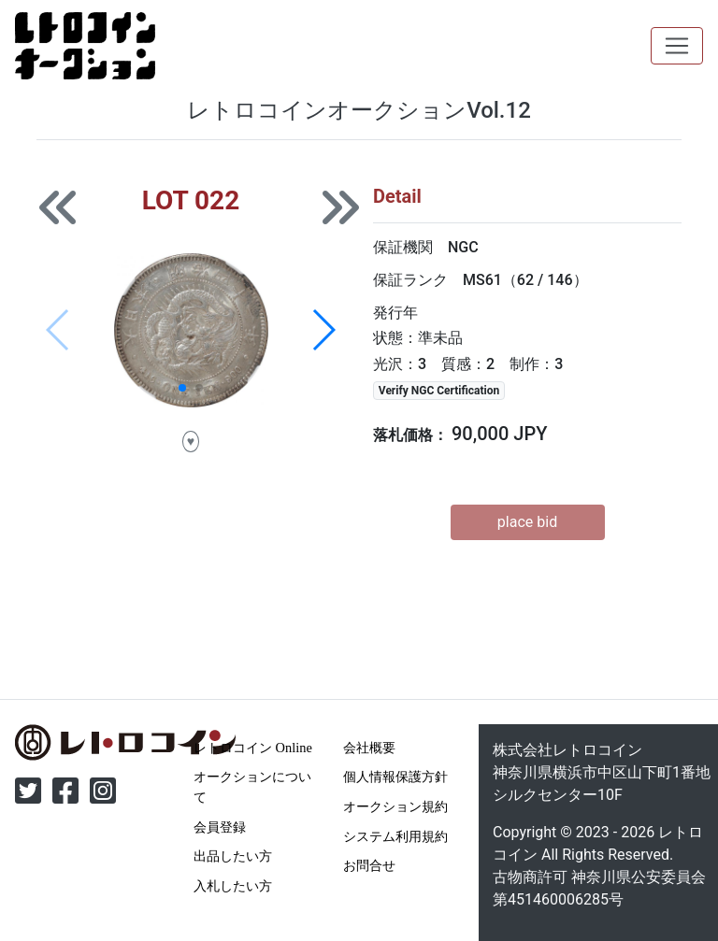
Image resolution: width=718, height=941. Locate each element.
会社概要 (369, 747)
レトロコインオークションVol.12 (359, 110)
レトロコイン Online (253, 747)
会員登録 (220, 827)
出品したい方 (233, 855)
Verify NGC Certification (439, 390)
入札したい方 (233, 885)
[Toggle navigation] (677, 45)
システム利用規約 (395, 836)
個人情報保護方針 (395, 776)
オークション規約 (395, 806)
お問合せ (369, 865)
